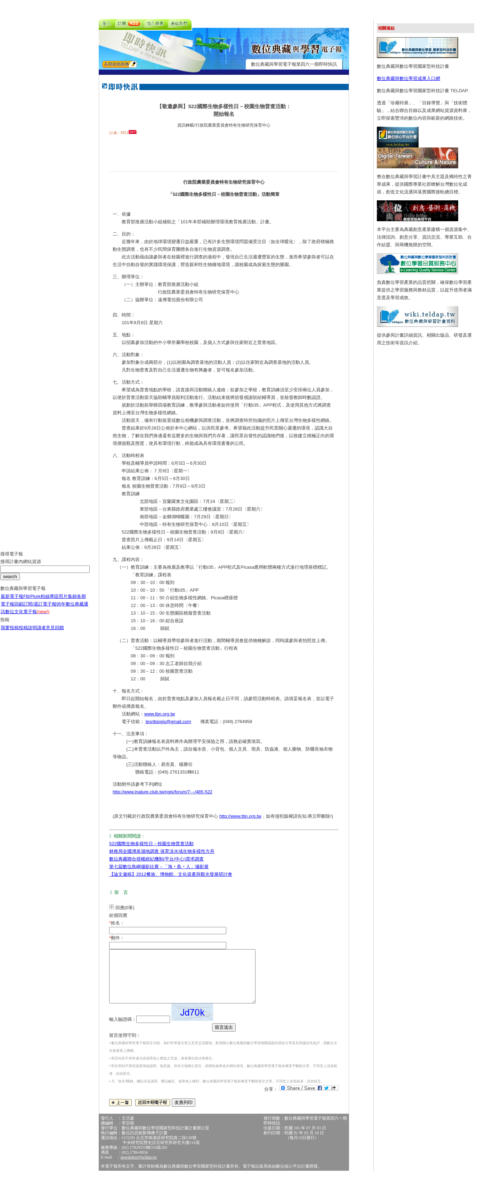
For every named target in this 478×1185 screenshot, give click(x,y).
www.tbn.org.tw (159, 713)
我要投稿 (10, 632)
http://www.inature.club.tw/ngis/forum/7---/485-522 (162, 791)
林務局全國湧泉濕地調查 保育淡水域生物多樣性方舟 (161, 851)
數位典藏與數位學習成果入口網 (408, 78)
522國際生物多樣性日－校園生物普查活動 (151, 843)
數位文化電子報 (27, 616)
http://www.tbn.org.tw (240, 816)
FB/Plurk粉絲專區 (41, 601)
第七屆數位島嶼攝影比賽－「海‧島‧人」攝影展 (159, 866)
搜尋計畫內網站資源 (20, 566)
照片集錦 (68, 601)
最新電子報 (12, 601)
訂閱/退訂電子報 (39, 609)
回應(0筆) (125, 907)
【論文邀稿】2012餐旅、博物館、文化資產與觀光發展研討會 (170, 874)
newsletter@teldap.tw (139, 1167)
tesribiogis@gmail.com (168, 721)
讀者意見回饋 (50, 632)
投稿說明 (28, 632)
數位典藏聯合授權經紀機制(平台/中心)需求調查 (156, 859)
